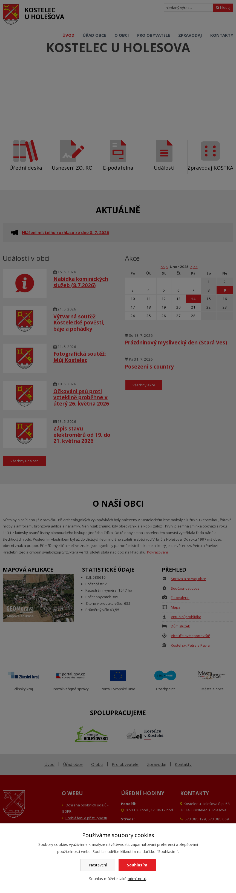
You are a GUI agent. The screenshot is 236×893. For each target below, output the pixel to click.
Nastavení (98, 865)
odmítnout (137, 878)
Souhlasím (137, 865)
